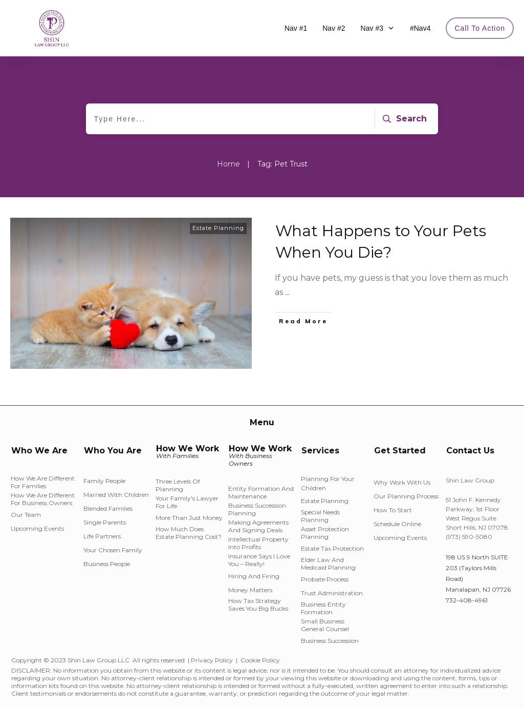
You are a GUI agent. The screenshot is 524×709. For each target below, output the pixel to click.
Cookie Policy (260, 660)
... (287, 292)
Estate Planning (218, 228)
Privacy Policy (212, 660)
